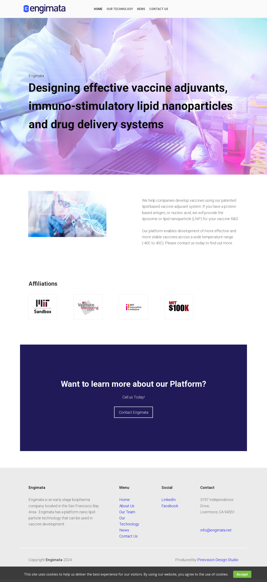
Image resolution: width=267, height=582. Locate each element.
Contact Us (128, 538)
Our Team (127, 514)
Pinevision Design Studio (217, 562)
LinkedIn (168, 502)
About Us (126, 508)
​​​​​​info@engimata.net (216, 532)
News (124, 532)
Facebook (169, 508)
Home (124, 502)
